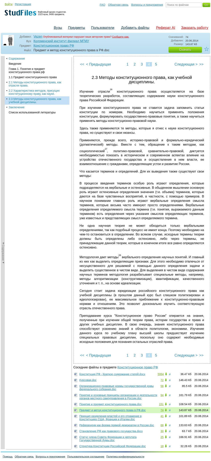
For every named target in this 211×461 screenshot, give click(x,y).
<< (82, 64)
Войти (8, 4)
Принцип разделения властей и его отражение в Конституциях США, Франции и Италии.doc (110, 418)
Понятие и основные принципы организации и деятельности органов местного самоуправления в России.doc (118, 397)
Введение (15, 63)
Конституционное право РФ (54, 45)
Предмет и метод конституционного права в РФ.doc (112, 410)
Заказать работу (194, 28)
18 (162, 446)
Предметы (76, 28)
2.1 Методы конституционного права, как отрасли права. (35, 84)
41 (162, 416)
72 (162, 380)
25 (162, 437)
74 (162, 410)
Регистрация (23, 4)
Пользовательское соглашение (85, 456)
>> (201, 64)
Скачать (185, 49)
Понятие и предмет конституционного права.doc (110, 404)
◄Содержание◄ (3, 125)
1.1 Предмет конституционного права (33, 77)
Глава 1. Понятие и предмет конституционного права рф (27, 70)
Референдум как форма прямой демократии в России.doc (116, 425)
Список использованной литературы (32, 112)
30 (162, 431)
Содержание (17, 58)
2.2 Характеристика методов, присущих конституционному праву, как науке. (34, 92)
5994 (161, 374)
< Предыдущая (98, 64)
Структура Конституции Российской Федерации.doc (112, 446)
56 (162, 386)
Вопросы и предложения (147, 4)
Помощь (8, 456)
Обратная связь (118, 4)
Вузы (58, 28)
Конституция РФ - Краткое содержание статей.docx (112, 374)
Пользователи (102, 28)
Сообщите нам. (120, 37)
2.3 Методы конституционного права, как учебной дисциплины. (35, 100)
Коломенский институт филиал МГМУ (61, 41)
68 (162, 425)
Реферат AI (165, 28)
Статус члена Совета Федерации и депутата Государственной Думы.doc (107, 438)
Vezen (38, 36)
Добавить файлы (135, 28)
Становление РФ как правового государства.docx (111, 431)
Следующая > (186, 64)
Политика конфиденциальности (125, 456)
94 (162, 395)
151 (161, 404)
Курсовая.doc (88, 380)
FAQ (102, 4)
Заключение (16, 107)
